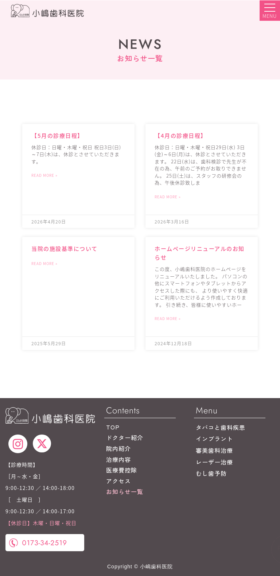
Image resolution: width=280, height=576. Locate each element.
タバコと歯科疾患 (220, 427)
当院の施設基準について (64, 248)
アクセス (118, 480)
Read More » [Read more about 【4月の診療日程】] (168, 196)
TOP (113, 427)
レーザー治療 (214, 462)
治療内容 (118, 459)
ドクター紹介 (124, 437)
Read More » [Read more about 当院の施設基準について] (44, 263)
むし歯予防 (211, 473)
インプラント (214, 438)
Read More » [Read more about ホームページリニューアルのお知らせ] (168, 318)
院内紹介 (118, 448)
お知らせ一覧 (124, 491)
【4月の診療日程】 (181, 135)
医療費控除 (121, 470)
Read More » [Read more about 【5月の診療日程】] (44, 175)
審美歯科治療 (214, 450)
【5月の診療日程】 (57, 135)
